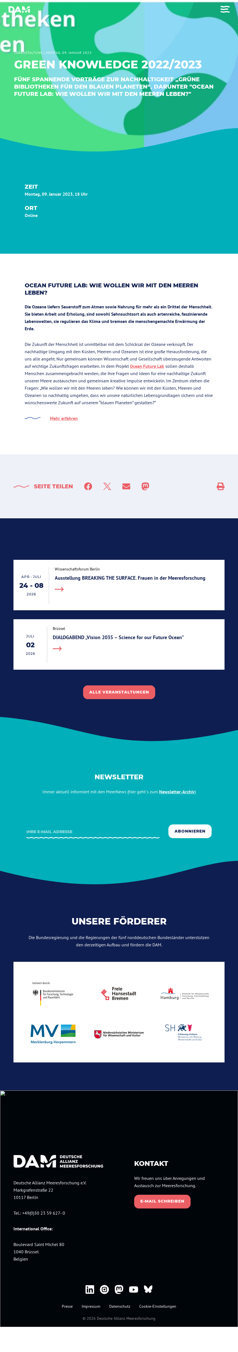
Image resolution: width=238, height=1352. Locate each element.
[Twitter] (107, 486)
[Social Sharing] (221, 486)
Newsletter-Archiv (177, 791)
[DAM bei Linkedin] (89, 1289)
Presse (67, 1306)
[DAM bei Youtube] (133, 1289)
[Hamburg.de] (184, 993)
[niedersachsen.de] (119, 1034)
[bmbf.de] (53, 993)
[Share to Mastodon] (145, 486)
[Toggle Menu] (225, 9)
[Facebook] (88, 486)
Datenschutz (119, 1306)
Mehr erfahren (64, 418)
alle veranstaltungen (119, 692)
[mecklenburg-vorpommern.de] (53, 1034)
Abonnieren (190, 831)
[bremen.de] (119, 993)
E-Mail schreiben (162, 1201)
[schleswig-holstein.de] (184, 1034)
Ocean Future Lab (147, 366)
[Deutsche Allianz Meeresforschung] (19, 9)
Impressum (91, 1306)
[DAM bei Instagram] (104, 1289)
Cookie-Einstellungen (157, 1306)
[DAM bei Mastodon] (119, 1289)
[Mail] (126, 486)
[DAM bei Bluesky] (148, 1289)
